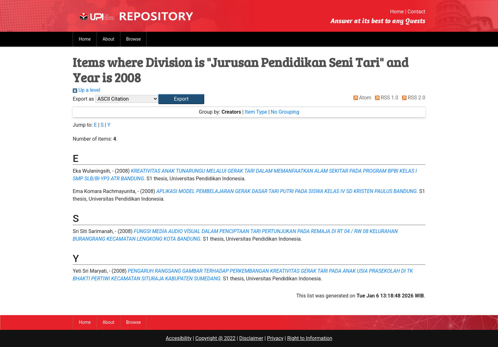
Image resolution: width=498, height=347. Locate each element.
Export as (83, 99)
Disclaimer (251, 338)
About (108, 39)
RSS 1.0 (385, 98)
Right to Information (309, 338)
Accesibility (179, 338)
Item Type (256, 112)
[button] (181, 99)
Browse (133, 39)
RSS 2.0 (412, 98)
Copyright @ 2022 (215, 338)
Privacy (275, 338)
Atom (361, 98)
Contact (416, 12)
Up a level (86, 90)
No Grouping (285, 112)
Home (397, 12)
